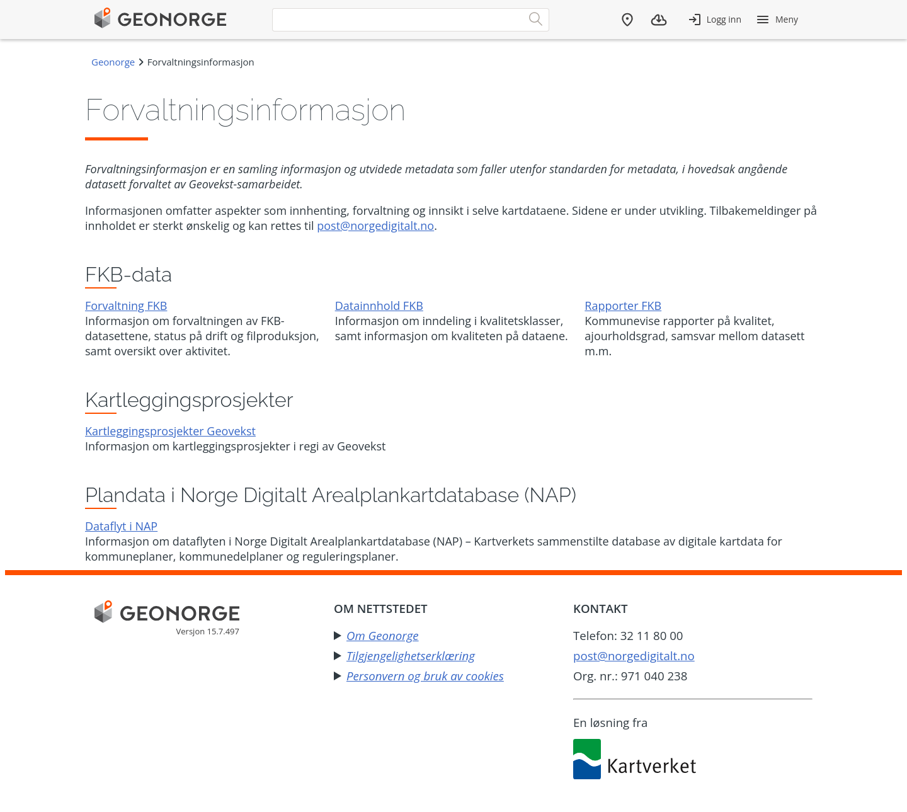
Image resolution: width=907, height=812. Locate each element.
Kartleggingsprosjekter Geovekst (170, 430)
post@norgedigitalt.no (375, 225)
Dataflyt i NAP (121, 526)
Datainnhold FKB (379, 305)
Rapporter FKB (623, 305)
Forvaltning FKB (126, 305)
